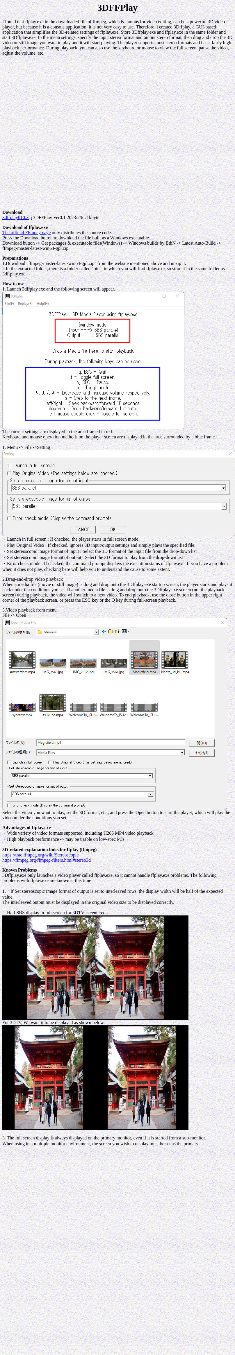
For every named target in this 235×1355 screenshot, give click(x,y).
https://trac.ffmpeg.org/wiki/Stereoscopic (40, 854)
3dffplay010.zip (17, 217)
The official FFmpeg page (26, 232)
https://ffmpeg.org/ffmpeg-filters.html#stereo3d (46, 860)
